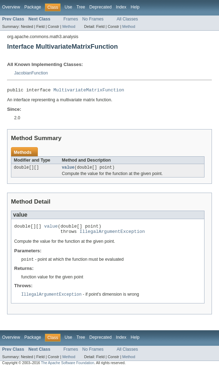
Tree (80, 7)
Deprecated (101, 7)
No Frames (93, 19)
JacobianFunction (31, 73)
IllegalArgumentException (112, 235)
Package (32, 7)
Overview (11, 7)
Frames (70, 19)
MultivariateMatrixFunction (88, 91)
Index (121, 7)
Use (68, 7)
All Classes (127, 19)
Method (68, 26)
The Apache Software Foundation (67, 367)
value (68, 169)
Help (135, 7)
